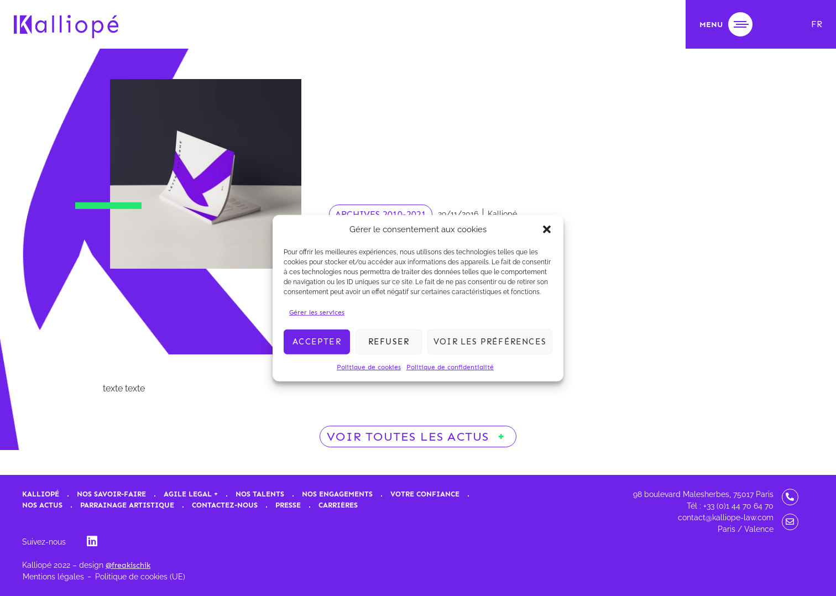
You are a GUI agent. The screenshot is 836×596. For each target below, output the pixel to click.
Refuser (388, 342)
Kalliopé (40, 494)
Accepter (316, 342)
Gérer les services (316, 312)
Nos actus (42, 505)
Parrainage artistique (127, 505)
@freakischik (128, 565)
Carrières (338, 505)
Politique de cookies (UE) (140, 576)
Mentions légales (53, 576)
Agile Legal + (191, 494)
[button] (546, 229)
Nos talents (260, 494)
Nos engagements (337, 494)
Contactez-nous (225, 505)
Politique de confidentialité (450, 366)
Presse (288, 505)
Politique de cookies (369, 366)
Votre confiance (424, 494)
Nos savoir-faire (111, 494)
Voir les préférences (489, 342)
